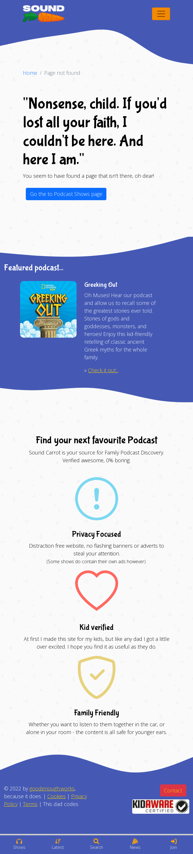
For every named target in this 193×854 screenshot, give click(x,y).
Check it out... (103, 370)
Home (30, 72)
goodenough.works (52, 788)
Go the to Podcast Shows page (66, 193)
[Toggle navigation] (161, 13)
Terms (30, 803)
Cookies (56, 796)
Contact (173, 790)
